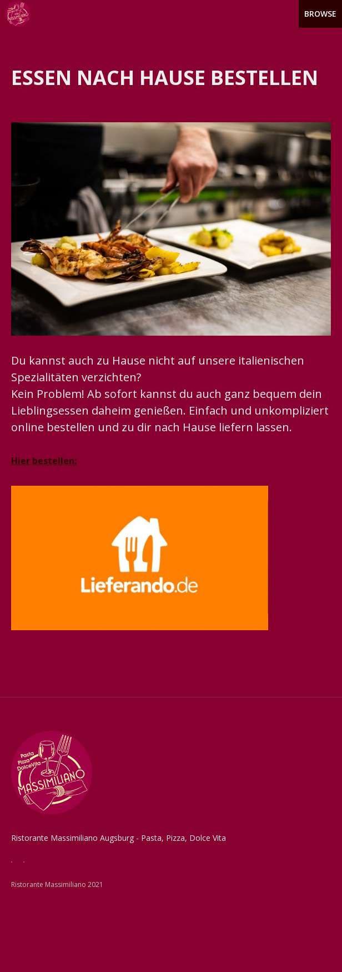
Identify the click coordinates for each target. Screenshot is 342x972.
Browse (320, 13)
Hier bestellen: (44, 461)
